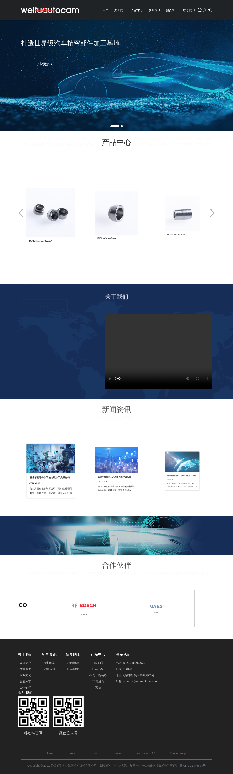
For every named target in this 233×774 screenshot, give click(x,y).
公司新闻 (49, 669)
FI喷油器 (98, 662)
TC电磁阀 (98, 681)
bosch (96, 753)
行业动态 (49, 662)
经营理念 (25, 669)
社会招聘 (73, 669)
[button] (114, 126)
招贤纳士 (171, 10)
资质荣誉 (25, 681)
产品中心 (137, 10)
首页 (105, 10)
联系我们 (189, 10)
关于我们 (120, 10)
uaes (118, 753)
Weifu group (178, 753)
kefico (74, 753)
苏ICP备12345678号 (193, 765)
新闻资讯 (154, 10)
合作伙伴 (25, 687)
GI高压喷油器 (98, 675)
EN (207, 10)
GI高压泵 (98, 669)
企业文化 (25, 675)
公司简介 (25, 662)
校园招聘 (73, 662)
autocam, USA (146, 753)
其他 (98, 687)
